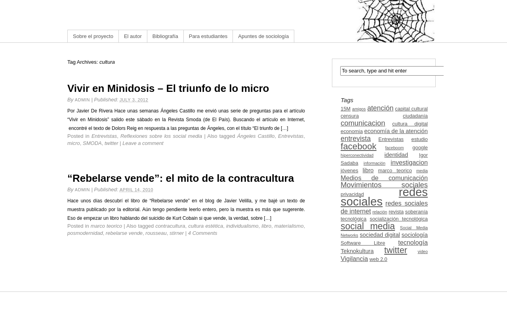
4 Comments (202, 233)
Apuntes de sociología (263, 36)
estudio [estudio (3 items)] (419, 139)
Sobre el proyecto (93, 36)
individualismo (242, 226)
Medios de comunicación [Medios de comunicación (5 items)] (384, 177)
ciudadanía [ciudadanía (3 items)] (415, 116)
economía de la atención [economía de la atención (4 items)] (396, 131)
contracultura (170, 226)
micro (73, 143)
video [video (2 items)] (423, 251)
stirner (177, 233)
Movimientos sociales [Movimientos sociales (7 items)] (384, 185)
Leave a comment (142, 143)
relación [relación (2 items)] (379, 211)
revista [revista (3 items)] (396, 212)
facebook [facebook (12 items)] (359, 146)
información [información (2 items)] (374, 163)
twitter (111, 143)
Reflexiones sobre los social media (161, 136)
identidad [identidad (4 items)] (396, 155)
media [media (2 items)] (422, 170)
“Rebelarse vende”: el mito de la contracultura (180, 178)
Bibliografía (165, 36)
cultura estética (205, 226)
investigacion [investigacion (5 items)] (409, 162)
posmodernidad (85, 233)
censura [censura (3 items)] (350, 116)
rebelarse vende (124, 233)
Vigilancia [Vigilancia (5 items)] (354, 258)
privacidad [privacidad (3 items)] (352, 194)
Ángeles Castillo (256, 136)
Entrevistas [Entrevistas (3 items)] (391, 139)
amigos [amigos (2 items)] (359, 109)
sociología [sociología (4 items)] (415, 235)
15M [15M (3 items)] (346, 109)
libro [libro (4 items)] (368, 170)
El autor (133, 36)
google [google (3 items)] (420, 147)
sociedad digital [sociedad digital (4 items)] (380, 235)
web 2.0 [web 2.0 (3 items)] (378, 259)
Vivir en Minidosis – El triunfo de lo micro (168, 88)
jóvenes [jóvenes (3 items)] (349, 170)
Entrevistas (104, 136)
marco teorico (106, 226)
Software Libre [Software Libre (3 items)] (363, 243)
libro (266, 226)
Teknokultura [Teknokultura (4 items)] (357, 251)
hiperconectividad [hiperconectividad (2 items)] (357, 155)
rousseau (155, 233)
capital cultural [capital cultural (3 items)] (411, 109)
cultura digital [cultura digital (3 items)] (410, 124)
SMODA (92, 143)
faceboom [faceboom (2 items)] (394, 147)
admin (82, 99)
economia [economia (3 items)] (352, 131)
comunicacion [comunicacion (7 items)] (363, 123)
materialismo (289, 226)
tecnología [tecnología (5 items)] (413, 242)
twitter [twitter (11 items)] (395, 250)
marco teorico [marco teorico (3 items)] (395, 170)
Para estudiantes (208, 36)
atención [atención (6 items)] (380, 108)
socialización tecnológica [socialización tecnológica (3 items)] (399, 219)
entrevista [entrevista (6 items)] (356, 139)
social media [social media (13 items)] (368, 226)
